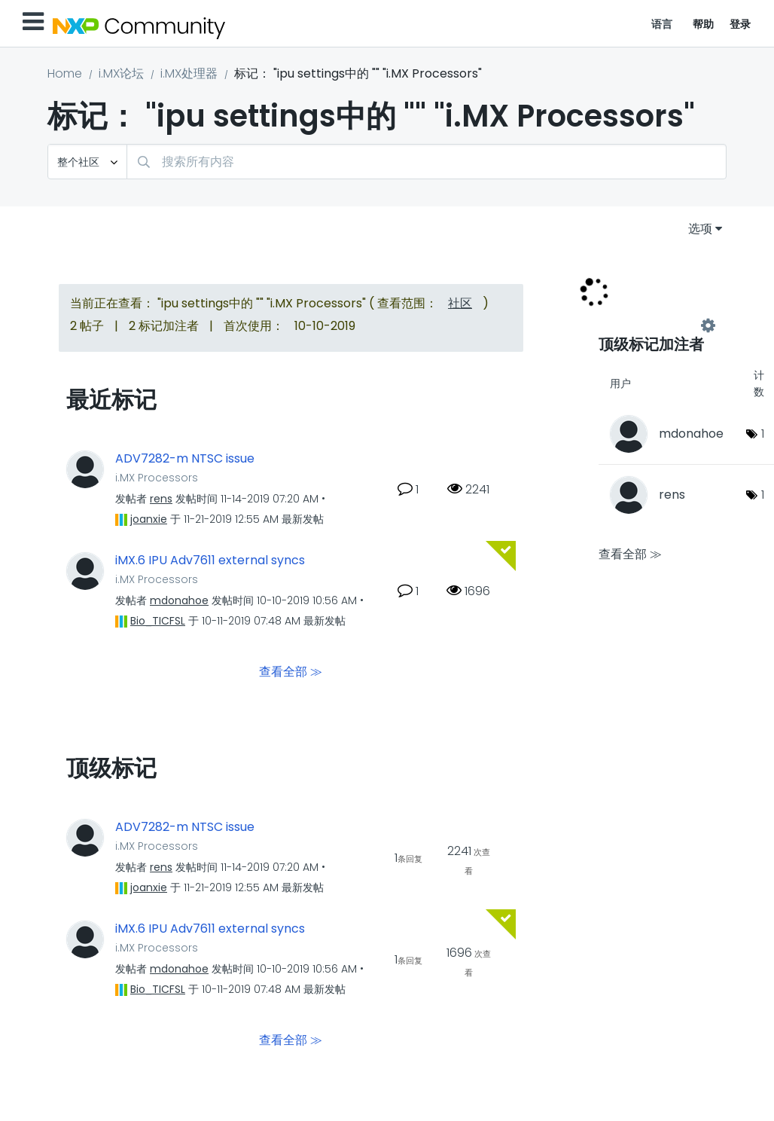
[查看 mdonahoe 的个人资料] (179, 600)
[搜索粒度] (87, 162)
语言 (662, 24)
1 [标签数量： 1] (762, 433)
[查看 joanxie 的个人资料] (148, 519)
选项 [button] (700, 228)
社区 (460, 303)
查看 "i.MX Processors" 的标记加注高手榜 (653, 325)
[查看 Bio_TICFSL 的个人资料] (157, 620)
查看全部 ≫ (290, 671)
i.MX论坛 (121, 73)
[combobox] (426, 161)
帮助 (704, 24)
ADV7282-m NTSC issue (184, 459)
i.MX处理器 (189, 73)
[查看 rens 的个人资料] (161, 498)
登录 (740, 24)
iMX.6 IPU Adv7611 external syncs (210, 560)
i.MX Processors (156, 477)
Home (64, 73)
